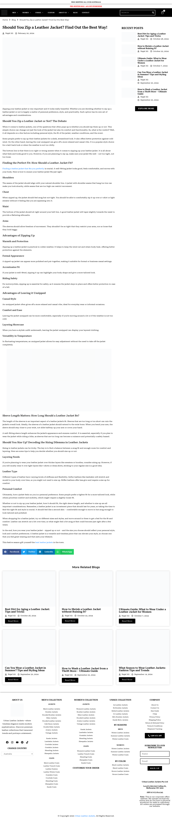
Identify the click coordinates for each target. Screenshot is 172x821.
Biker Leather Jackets (86, 715)
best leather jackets (44, 542)
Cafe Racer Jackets (51, 724)
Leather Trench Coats (51, 766)
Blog (75, 13)
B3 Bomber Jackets (120, 708)
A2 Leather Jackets (120, 705)
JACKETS (51, 704)
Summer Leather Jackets (120, 736)
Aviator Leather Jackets (86, 721)
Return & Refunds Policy (154, 723)
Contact (85, 13)
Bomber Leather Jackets (86, 712)
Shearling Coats (52, 781)
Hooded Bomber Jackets (51, 715)
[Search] (153, 12)
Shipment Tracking (154, 729)
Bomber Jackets (51, 712)
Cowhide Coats (51, 778)
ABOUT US (17, 700)
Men (15, 13)
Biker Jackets (51, 718)
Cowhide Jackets (51, 744)
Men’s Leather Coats (51, 763)
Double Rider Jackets (51, 727)
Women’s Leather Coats (86, 751)
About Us (64, 13)
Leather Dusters (52, 769)
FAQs (155, 714)
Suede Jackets (51, 738)
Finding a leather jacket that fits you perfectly (23, 169)
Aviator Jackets (51, 730)
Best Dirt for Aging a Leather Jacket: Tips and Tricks (152, 35)
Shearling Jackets (51, 750)
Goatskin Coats (51, 775)
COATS (51, 758)
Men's (120, 729)
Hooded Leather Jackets (51, 721)
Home (5, 20)
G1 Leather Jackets (120, 714)
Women (26, 13)
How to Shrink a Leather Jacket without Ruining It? (153, 47)
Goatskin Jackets (51, 747)
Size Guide (155, 711)
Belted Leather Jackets (120, 711)
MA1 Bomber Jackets (120, 717)
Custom (51, 13)
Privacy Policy (154, 717)
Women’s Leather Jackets (86, 709)
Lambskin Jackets (51, 741)
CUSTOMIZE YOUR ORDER (86, 768)
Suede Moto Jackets (120, 720)
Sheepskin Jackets (52, 753)
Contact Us (155, 708)
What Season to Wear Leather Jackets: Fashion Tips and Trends (142, 669)
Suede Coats (51, 787)
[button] (11, 552)
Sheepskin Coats (51, 784)
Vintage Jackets (52, 733)
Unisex (39, 13)
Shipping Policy (155, 720)
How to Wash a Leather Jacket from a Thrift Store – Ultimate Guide (152, 91)
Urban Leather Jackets (85, 816)
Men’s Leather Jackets (51, 709)
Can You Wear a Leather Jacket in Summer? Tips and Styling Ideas (153, 74)
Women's (120, 745)
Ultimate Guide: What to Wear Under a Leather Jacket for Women (152, 60)
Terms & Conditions (154, 726)
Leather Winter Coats (52, 772)
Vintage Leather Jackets (86, 724)
